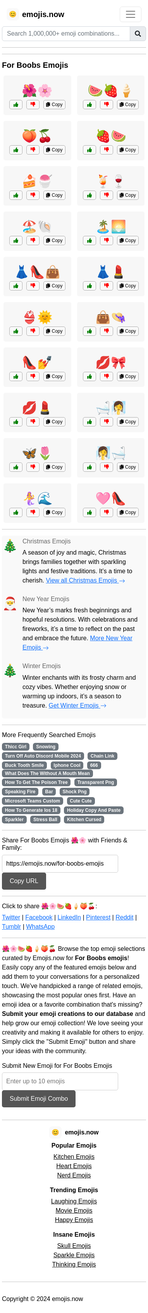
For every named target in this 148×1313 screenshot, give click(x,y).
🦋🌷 (37, 453)
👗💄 (110, 272)
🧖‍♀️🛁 (110, 453)
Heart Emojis (74, 1166)
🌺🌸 (37, 91)
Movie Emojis (73, 1210)
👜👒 (110, 317)
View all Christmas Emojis (85, 580)
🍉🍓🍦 (111, 91)
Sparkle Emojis (74, 1255)
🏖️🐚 (37, 227)
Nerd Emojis (74, 1175)
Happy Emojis (74, 1220)
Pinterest (98, 917)
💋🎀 (110, 362)
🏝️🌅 (110, 227)
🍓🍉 (110, 136)
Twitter (11, 917)
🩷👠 (110, 498)
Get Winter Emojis (78, 705)
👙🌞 (37, 317)
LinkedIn (69, 917)
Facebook (38, 917)
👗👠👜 (37, 272)
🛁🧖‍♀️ (110, 408)
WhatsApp (40, 926)
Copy (54, 104)
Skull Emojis (74, 1246)
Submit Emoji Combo (39, 1098)
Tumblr (11, 926)
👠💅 (37, 362)
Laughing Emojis (74, 1201)
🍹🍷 (110, 181)
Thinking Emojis (74, 1264)
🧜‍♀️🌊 (37, 498)
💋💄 (37, 408)
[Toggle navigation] (130, 14)
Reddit (124, 917)
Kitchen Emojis (74, 1156)
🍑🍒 (37, 136)
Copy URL (24, 881)
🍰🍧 (37, 181)
